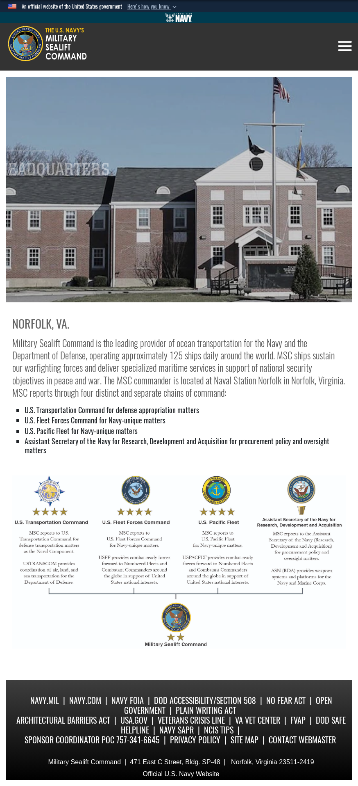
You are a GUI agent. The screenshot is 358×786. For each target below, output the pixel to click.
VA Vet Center (257, 720)
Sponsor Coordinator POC (69, 739)
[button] (152, 6)
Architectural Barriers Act (63, 720)
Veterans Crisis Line (191, 720)
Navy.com (85, 700)
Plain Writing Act (206, 710)
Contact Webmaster (302, 739)
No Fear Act (286, 700)
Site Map (244, 739)
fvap (298, 720)
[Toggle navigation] (345, 46)
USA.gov (133, 720)
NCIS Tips (218, 730)
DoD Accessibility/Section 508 (205, 700)
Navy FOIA (127, 700)
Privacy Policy (195, 739)
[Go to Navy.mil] (179, 17)
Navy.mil (44, 700)
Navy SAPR (176, 730)
